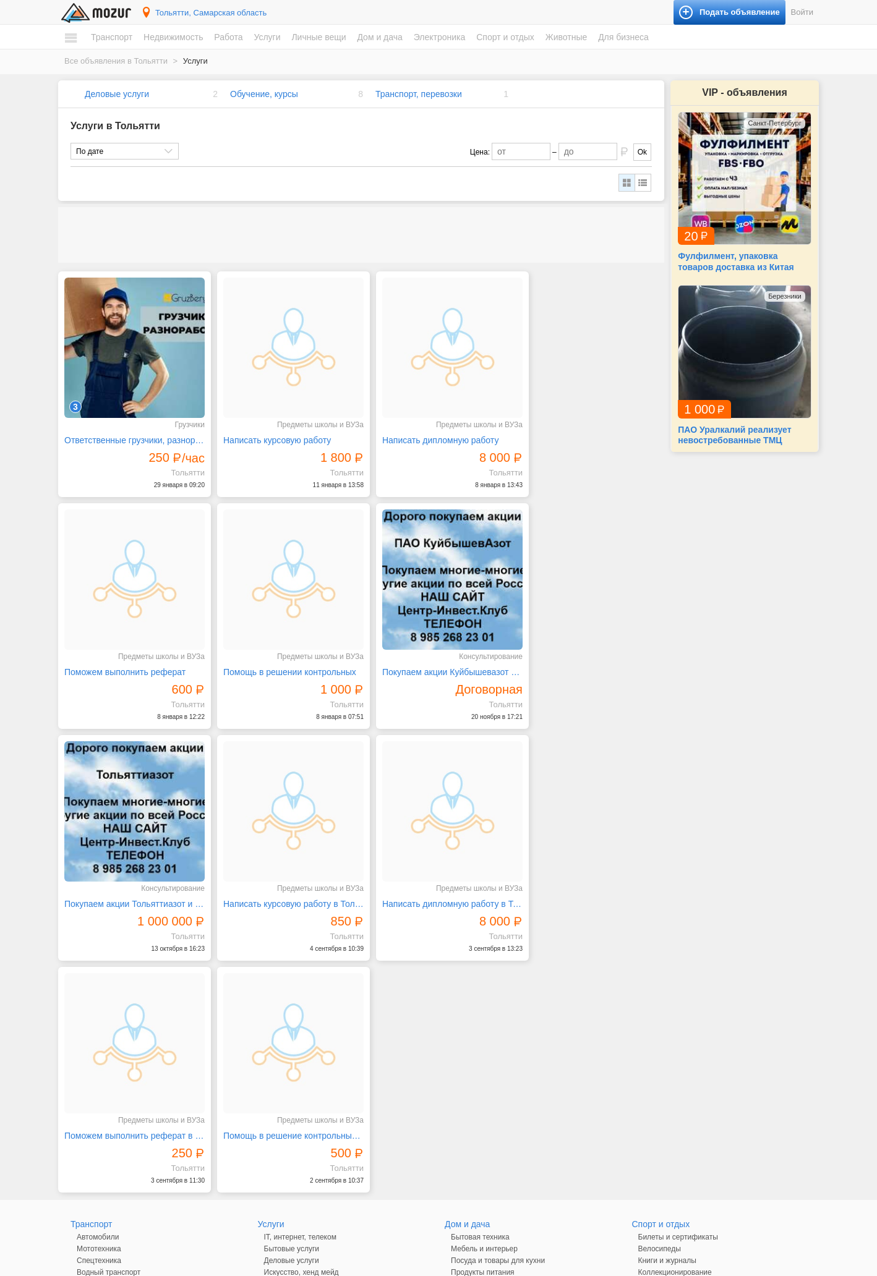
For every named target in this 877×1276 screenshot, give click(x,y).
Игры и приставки (481, 1101)
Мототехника (99, 999)
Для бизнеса (623, 37)
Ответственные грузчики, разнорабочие (131, 435)
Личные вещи (318, 37)
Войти (802, 12)
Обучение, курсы (264, 94)
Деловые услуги (117, 94)
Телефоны (469, 1148)
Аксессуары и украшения (307, 1183)
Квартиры (93, 1065)
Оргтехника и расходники (494, 1124)
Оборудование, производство (315, 1046)
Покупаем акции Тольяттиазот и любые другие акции (437, 660)
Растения (467, 1046)
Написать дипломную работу (428, 435)
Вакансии (93, 1167)
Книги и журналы (667, 1011)
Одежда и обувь (292, 1159)
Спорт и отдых (505, 37)
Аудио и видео (476, 1089)
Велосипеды (659, 999)
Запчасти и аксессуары (117, 1035)
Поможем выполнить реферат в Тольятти (285, 886)
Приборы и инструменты (493, 1136)
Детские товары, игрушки (307, 1171)
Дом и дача (379, 37)
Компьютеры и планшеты (494, 1112)
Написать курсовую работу (271, 435)
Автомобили (98, 988)
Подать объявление (688, 1232)
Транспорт (111, 37)
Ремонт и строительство (492, 1035)
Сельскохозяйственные (678, 1112)
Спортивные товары (673, 1058)
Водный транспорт (108, 1023)
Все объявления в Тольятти (116, 61)
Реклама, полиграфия (302, 1070)
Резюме (90, 1179)
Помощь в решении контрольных (130, 660)
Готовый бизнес (665, 1143)
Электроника (440, 37)
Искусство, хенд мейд (301, 1023)
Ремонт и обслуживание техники (320, 1082)
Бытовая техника (480, 988)
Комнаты (92, 1077)
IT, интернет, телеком (300, 988)
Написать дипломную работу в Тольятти (131, 886)
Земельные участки (110, 1101)
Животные (566, 37)
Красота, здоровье (296, 1035)
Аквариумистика (666, 1089)
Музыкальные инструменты (686, 1035)
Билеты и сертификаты (678, 988)
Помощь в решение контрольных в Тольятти (437, 886)
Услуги (267, 37)
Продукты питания (483, 1023)
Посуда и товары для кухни (498, 1011)
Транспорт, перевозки (418, 94)
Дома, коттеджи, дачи (114, 1089)
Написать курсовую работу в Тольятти (591, 660)
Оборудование (663, 1155)
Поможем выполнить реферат (584, 435)
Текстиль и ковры (481, 1058)
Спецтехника (99, 1011)
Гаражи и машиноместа (117, 1112)
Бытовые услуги (292, 999)
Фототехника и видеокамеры (500, 1159)
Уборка (276, 1129)
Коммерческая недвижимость (128, 1124)
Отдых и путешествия (675, 1046)
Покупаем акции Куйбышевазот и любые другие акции (285, 660)
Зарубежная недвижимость (124, 1136)
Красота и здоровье (298, 1195)
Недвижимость (173, 37)
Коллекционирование (675, 1023)
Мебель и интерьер (484, 999)
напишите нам (608, 1264)
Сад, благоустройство (302, 1105)
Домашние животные (674, 1101)
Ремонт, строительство (303, 1093)
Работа (228, 37)
